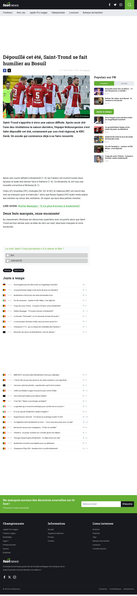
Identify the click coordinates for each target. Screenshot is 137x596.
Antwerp (7, 270)
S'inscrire (127, 504)
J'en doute (16, 260)
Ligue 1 (6, 541)
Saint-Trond (18, 270)
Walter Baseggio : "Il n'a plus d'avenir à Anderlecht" (49, 206)
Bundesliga (7, 537)
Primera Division (9, 545)
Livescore (74, 12)
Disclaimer (103, 589)
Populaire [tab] (104, 83)
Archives (96, 529)
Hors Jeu (21, 12)
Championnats (58, 12)
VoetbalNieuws (115, 589)
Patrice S (86, 70)
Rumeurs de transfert (93, 12)
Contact (51, 541)
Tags (94, 537)
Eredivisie (7, 552)
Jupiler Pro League (38, 12)
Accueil (51, 529)
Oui (12, 255)
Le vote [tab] (124, 83)
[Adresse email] (101, 504)
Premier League (9, 533)
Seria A (6, 549)
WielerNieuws (128, 589)
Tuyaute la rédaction (56, 533)
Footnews (7, 12)
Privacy (51, 537)
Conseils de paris (99, 549)
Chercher (96, 533)
